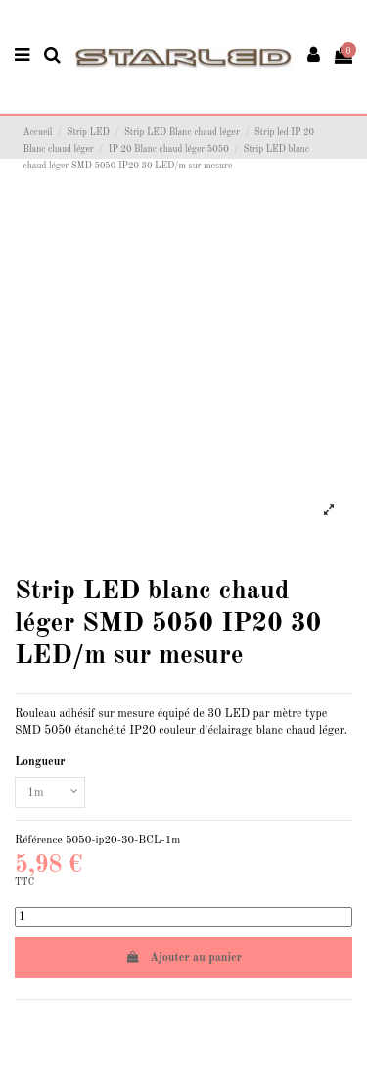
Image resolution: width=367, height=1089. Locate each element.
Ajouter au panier (183, 957)
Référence (39, 840)
